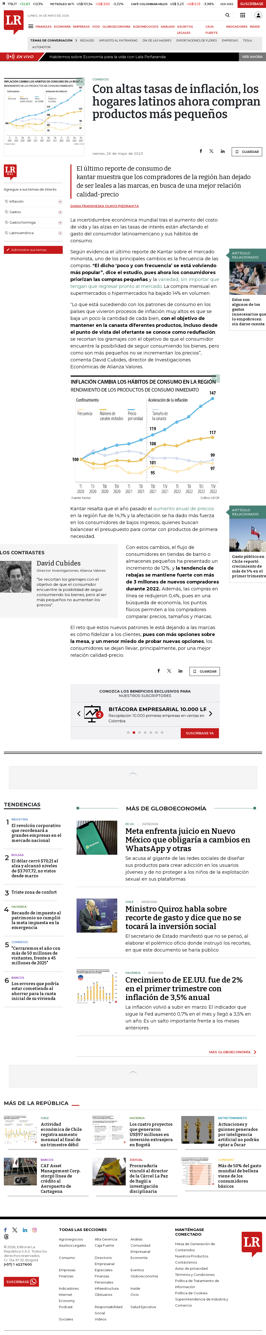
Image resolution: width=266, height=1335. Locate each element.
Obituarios (103, 1294)
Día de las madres (157, 40)
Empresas (230, 40)
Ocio (135, 1294)
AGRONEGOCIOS (145, 26)
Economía (139, 1258)
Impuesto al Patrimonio (118, 40)
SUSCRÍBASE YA (200, 733)
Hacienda (19, 907)
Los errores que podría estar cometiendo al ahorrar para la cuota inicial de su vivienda (35, 991)
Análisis (136, 1239)
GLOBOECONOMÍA (116, 26)
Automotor (41, 47)
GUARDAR (247, 152)
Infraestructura (107, 1288)
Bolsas (18, 855)
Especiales (103, 1270)
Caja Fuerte (104, 1245)
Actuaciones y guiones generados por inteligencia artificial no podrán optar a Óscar (238, 1134)
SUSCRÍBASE (251, 4)
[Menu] (32, 26)
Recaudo (87, 40)
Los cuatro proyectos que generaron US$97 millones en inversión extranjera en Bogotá (151, 1134)
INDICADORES (237, 26)
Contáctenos (186, 1262)
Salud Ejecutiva (143, 1307)
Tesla (247, 40)
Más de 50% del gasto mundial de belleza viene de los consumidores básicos (239, 1176)
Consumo (226, 1160)
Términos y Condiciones (195, 1275)
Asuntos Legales (72, 1245)
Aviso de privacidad (191, 1268)
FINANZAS (44, 26)
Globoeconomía (144, 1276)
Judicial (136, 1160)
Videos (100, 1319)
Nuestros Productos (191, 1256)
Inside (135, 1288)
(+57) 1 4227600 (18, 1264)
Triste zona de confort (34, 892)
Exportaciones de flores (196, 40)
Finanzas (66, 1276)
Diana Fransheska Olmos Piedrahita (104, 206)
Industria (20, 819)
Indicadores (69, 1288)
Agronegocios (71, 1239)
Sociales (66, 1319)
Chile (45, 1118)
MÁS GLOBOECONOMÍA (230, 1052)
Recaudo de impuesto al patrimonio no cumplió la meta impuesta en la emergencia (36, 920)
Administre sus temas (26, 250)
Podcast (66, 1307)
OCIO (96, 26)
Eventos (137, 1270)
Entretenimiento (232, 1118)
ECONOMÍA (62, 26)
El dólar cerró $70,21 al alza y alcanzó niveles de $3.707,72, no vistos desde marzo (35, 868)
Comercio (20, 942)
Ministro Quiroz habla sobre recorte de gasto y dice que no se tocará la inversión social (183, 917)
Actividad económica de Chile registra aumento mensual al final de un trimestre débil (61, 1134)
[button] (77, 714)
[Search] (227, 15)
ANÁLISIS (168, 26)
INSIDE (255, 26)
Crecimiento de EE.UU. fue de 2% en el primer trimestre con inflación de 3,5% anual (184, 988)
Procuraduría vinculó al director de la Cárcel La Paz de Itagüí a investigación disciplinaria (149, 1178)
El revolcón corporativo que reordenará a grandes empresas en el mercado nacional (36, 833)
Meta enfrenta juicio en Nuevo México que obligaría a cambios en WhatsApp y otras (187, 840)
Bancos (18, 977)
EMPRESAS (81, 26)
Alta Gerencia (106, 1239)
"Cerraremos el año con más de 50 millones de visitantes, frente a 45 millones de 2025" (36, 956)
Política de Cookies (191, 1293)
